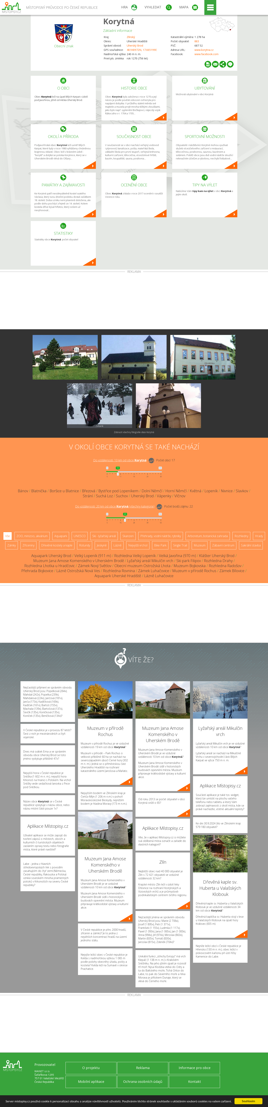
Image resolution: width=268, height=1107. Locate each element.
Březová (88, 490)
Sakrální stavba (251, 545)
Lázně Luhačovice (158, 575)
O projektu (91, 1067)
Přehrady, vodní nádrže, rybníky (160, 536)
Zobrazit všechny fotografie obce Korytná (134, 432)
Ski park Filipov (188, 560)
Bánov (23, 490)
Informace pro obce (194, 1067)
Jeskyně (102, 545)
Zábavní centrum (223, 545)
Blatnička (39, 490)
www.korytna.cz (203, 50)
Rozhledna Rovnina (119, 570)
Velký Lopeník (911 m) (92, 555)
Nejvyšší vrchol (137, 545)
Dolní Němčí (152, 490)
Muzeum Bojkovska (190, 565)
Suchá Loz (104, 495)
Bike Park (160, 545)
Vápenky (164, 495)
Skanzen (128, 536)
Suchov (122, 495)
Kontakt (194, 1081)
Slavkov (242, 490)
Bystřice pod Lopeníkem (118, 490)
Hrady (259, 536)
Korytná (119, 21)
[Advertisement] (134, 301)
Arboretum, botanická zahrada (208, 536)
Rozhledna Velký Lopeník (135, 555)
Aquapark (60, 536)
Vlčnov (179, 495)
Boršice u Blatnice (64, 490)
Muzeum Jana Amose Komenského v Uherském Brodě (78, 560)
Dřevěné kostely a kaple (56, 545)
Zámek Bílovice (231, 570)
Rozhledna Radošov (225, 565)
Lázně (117, 545)
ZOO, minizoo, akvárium (32, 536)
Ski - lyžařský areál (104, 536)
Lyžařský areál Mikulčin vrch (150, 560)
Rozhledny (241, 536)
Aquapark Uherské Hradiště (118, 575)
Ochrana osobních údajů (142, 1081)
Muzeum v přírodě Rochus (194, 570)
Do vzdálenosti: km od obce (119, 460)
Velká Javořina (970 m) (177, 555)
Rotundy (84, 545)
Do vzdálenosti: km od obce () (114, 506)
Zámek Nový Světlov (94, 565)
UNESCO (80, 536)
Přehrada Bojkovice (37, 570)
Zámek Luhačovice (153, 570)
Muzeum (199, 545)
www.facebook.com (206, 54)
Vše (7, 536)
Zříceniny (28, 545)
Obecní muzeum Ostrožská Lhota (142, 565)
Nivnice (227, 490)
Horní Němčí (176, 490)
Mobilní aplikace (91, 1081)
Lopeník (211, 490)
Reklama (143, 1067)
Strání (88, 495)
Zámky (11, 545)
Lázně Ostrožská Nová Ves (78, 570)
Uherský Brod (135, 45)
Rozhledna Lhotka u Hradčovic (49, 565)
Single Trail (180, 545)
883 (196, 41)
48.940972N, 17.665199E (142, 50)
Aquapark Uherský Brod (51, 555)
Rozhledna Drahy (218, 560)
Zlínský (131, 37)
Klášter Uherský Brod (216, 555)
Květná (195, 490)
